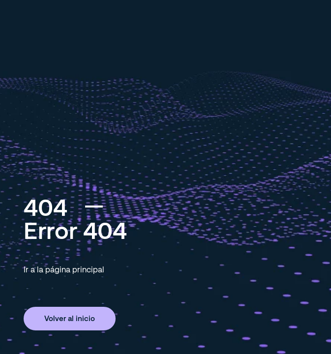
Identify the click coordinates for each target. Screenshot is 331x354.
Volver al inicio (69, 318)
